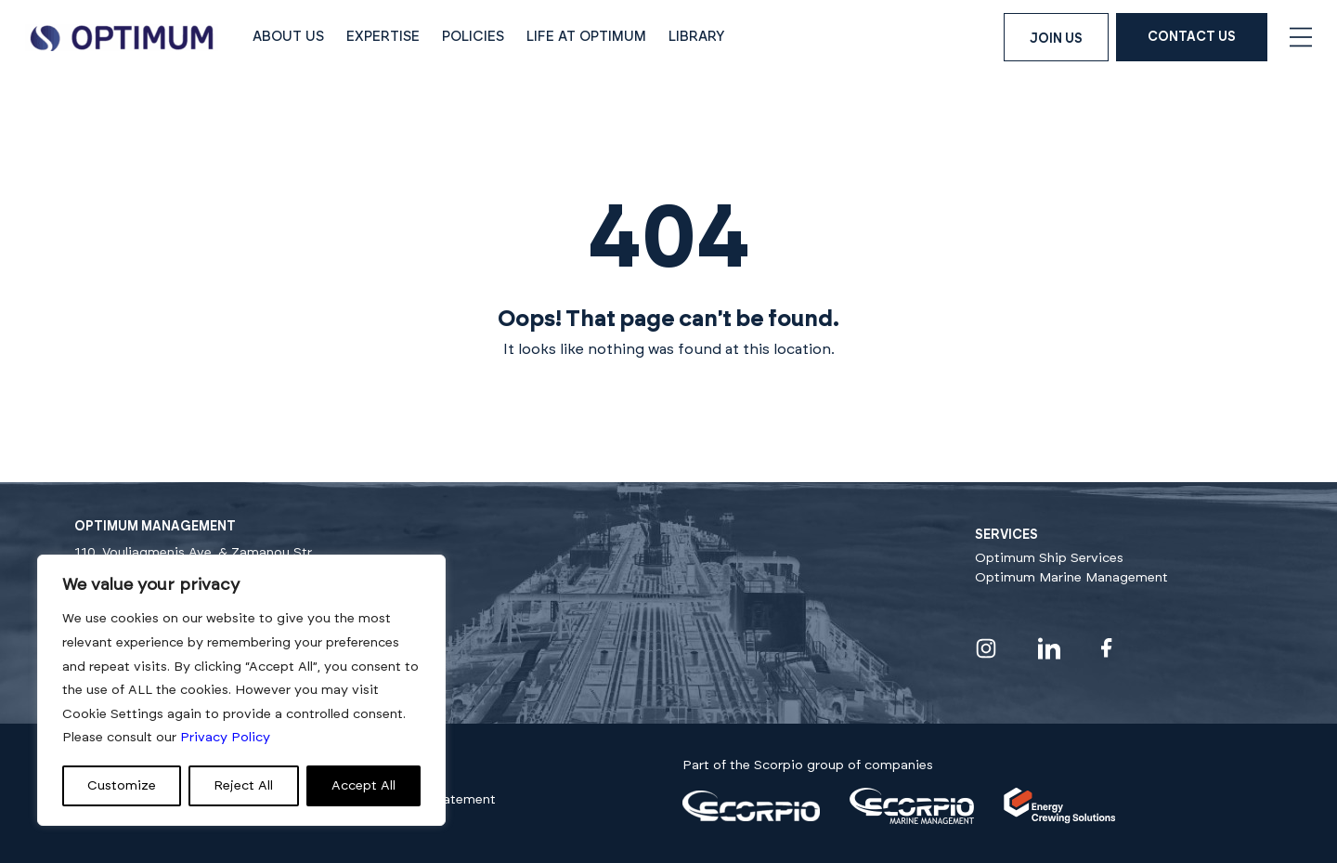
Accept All (363, 785)
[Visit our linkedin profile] (1049, 648)
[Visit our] (751, 817)
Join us (1056, 39)
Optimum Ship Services (1049, 558)
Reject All (243, 785)
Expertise (383, 37)
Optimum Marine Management (1071, 577)
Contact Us (1192, 37)
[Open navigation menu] (1301, 37)
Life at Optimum (586, 37)
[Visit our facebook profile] (1106, 648)
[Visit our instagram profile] (986, 648)
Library (696, 37)
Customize (121, 785)
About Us (288, 37)
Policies (473, 37)
